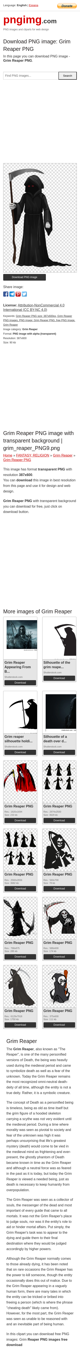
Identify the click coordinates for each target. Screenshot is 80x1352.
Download (20, 682)
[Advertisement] (40, 123)
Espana (33, 5)
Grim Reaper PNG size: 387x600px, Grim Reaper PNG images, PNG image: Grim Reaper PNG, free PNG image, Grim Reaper (39, 321)
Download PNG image (24, 277)
